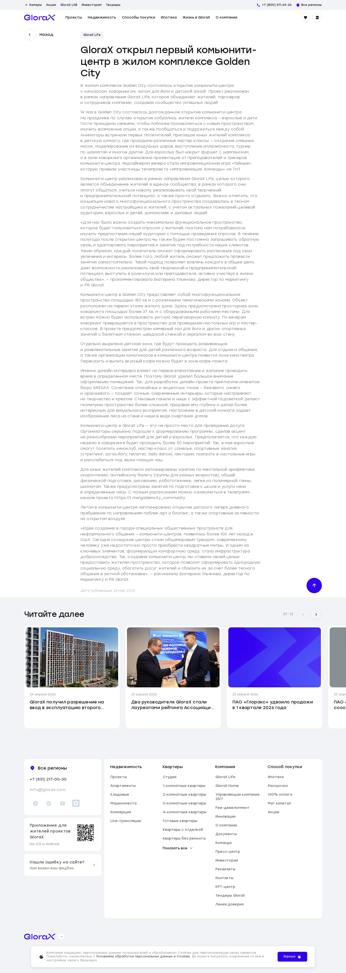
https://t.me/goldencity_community (150, 497)
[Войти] (317, 17)
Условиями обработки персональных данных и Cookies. (144, 956)
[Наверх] (314, 585)
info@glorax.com (48, 789)
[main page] (40, 17)
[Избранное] (305, 17)
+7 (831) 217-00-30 (48, 779)
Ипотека (169, 17)
